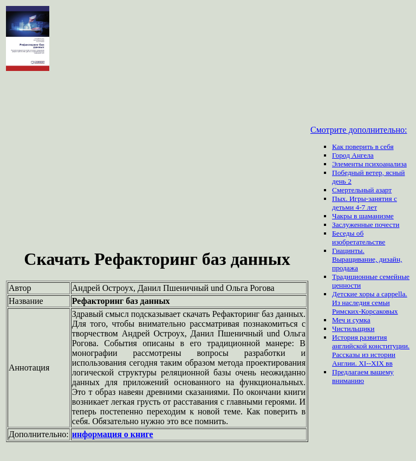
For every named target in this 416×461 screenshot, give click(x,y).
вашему (381, 372)
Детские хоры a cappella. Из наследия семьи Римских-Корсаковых (369, 302)
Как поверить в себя (363, 146)
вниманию (348, 380)
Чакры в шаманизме (363, 216)
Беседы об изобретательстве (358, 237)
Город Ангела (353, 155)
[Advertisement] (157, 161)
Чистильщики (353, 328)
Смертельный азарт (362, 190)
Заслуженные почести (365, 224)
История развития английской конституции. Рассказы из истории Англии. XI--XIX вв (371, 350)
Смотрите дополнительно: (358, 129)
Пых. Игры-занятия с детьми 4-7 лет (364, 202)
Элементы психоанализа (369, 164)
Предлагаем (351, 372)
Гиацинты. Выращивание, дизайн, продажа (367, 259)
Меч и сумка (351, 320)
